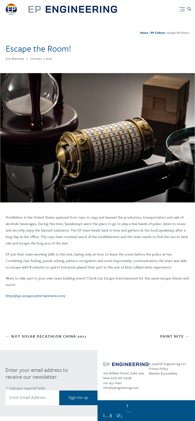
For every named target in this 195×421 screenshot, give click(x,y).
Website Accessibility (163, 373)
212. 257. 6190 (112, 382)
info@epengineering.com (120, 387)
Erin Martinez (15, 58)
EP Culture (158, 32)
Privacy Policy (158, 368)
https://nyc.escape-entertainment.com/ (35, 295)
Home (144, 32)
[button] (183, 8)
